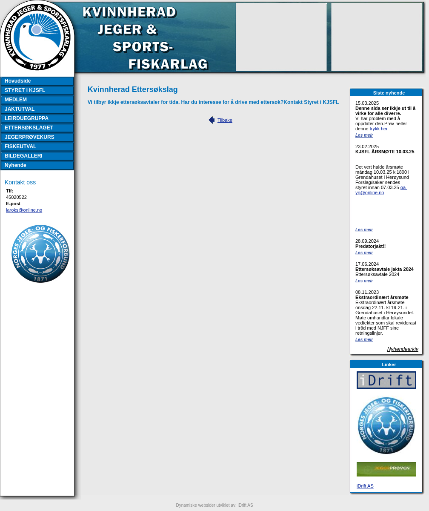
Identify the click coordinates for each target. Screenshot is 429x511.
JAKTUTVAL (19, 109)
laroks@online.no (24, 209)
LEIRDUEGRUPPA (27, 118)
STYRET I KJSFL (25, 90)
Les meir (364, 135)
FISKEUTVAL (20, 146)
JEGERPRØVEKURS (29, 137)
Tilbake (224, 120)
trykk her (379, 128)
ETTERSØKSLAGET (29, 128)
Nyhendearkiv (402, 349)
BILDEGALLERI (24, 156)
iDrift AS (365, 485)
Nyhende (15, 165)
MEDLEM (16, 100)
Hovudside (18, 81)
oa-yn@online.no (381, 190)
